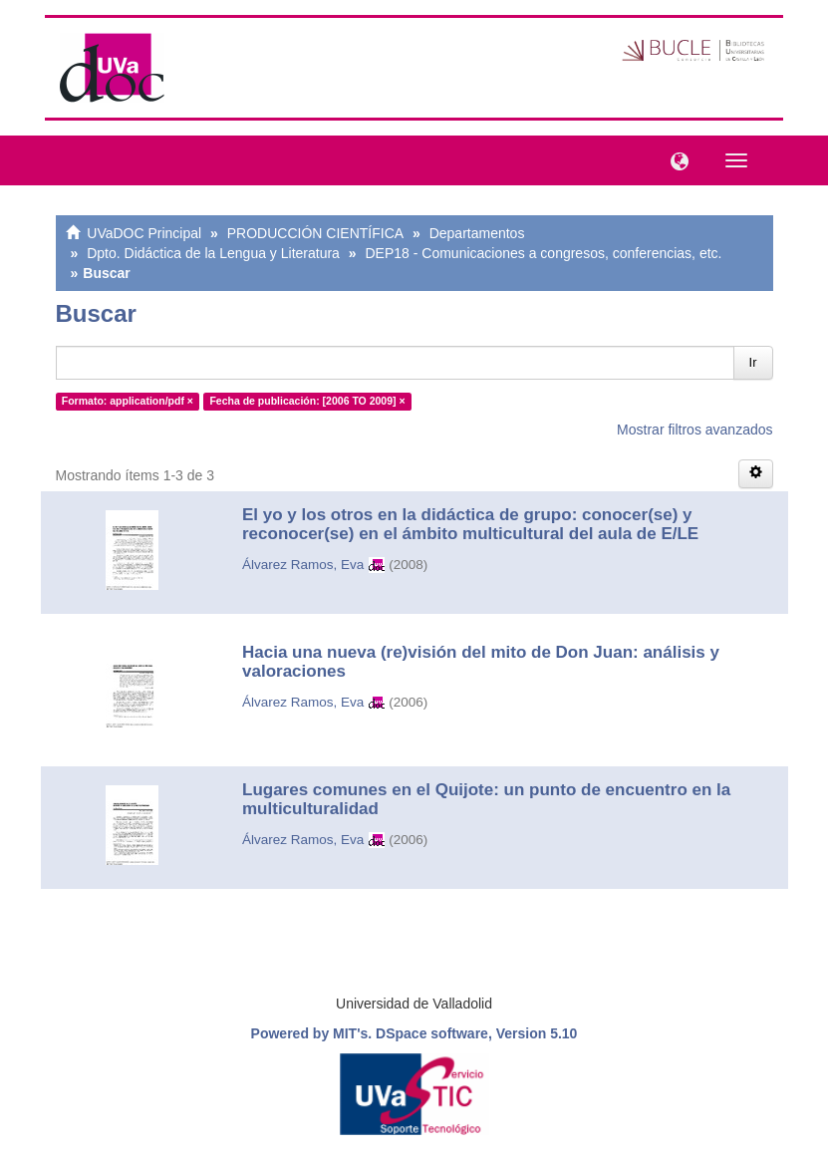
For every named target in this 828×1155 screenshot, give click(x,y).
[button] (674, 159)
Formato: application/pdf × (127, 401)
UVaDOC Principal (144, 233)
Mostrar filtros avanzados (694, 429)
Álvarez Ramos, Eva (303, 564)
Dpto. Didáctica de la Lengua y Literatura (213, 253)
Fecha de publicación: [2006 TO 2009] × (307, 401)
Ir (753, 362)
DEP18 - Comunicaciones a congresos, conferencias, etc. (543, 253)
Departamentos (477, 233)
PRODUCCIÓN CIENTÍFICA (315, 233)
